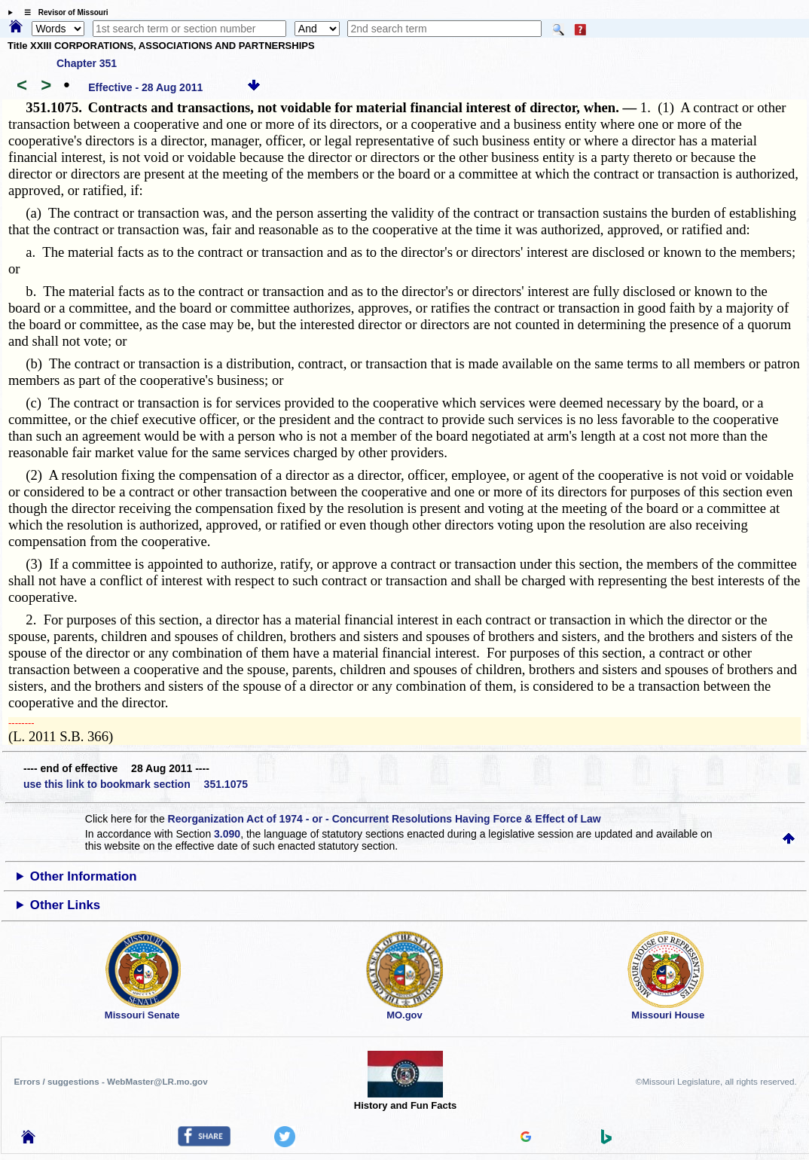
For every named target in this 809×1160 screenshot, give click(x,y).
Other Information (83, 876)
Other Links (65, 905)
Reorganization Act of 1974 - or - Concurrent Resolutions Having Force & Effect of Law (384, 819)
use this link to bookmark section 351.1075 (135, 784)
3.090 (227, 834)
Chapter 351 (86, 63)
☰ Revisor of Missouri (62, 12)
